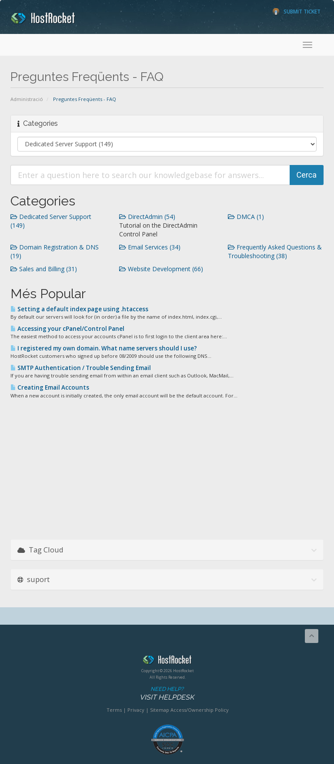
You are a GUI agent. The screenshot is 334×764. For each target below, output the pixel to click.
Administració (26, 99)
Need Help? (166, 694)
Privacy (135, 710)
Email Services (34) (149, 247)
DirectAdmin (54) (147, 216)
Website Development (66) (161, 269)
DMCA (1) (246, 216)
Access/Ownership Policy (199, 710)
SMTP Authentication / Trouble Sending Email (80, 368)
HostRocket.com (167, 661)
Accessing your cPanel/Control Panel (67, 329)
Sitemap (159, 710)
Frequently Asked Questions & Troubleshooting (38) (275, 251)
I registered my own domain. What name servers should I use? (103, 348)
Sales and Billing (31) (43, 269)
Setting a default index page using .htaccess (79, 309)
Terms (114, 710)
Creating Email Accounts (49, 387)
